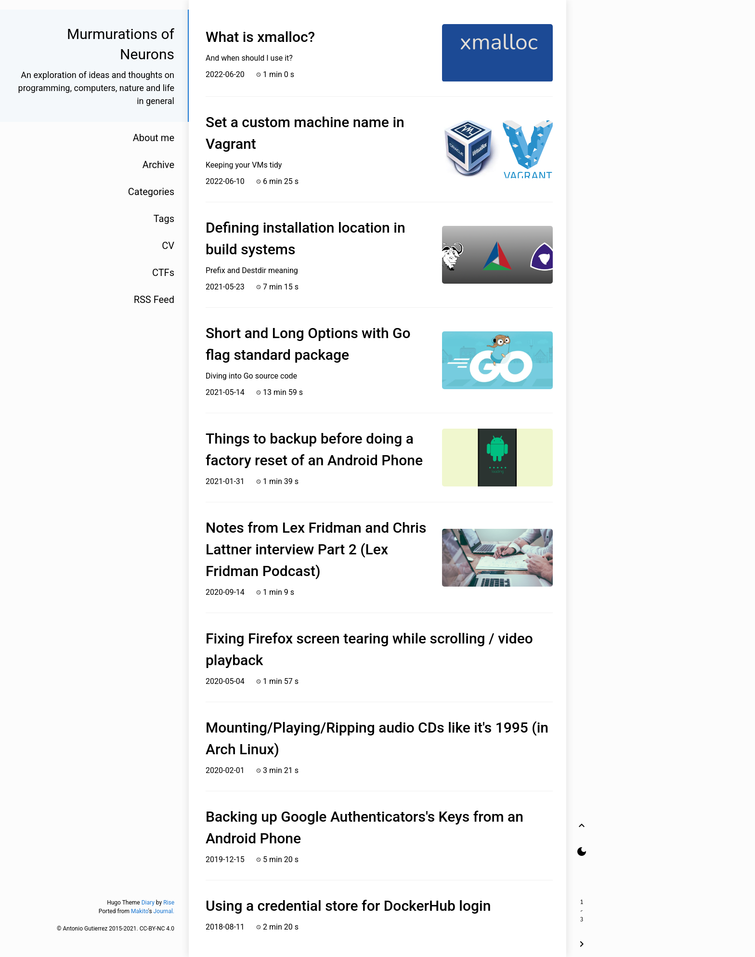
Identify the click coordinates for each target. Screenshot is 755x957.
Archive (158, 164)
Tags (164, 218)
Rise (168, 902)
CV (168, 245)
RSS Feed (154, 299)
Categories (151, 191)
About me (153, 138)
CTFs (163, 272)
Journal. (164, 911)
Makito (139, 911)
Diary (148, 902)
